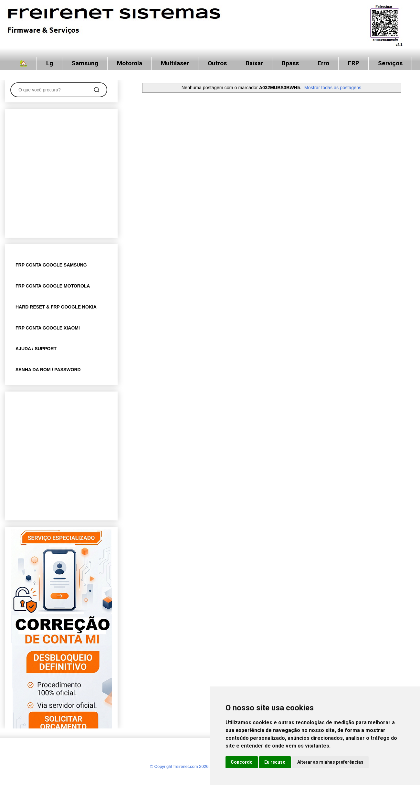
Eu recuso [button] (275, 762)
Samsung (85, 63)
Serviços (390, 63)
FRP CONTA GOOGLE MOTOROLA (53, 285)
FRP (353, 63)
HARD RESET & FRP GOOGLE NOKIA (56, 306)
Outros (217, 63)
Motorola (129, 63)
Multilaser (175, 63)
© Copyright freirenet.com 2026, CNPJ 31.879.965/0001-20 (205, 766)
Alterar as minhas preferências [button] (330, 762)
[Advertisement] (60, 172)
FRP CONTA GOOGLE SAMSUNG (51, 264)
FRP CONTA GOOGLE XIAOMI (48, 327)
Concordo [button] (242, 762)
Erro (323, 63)
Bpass (290, 63)
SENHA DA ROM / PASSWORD (48, 369)
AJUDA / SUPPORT (36, 348)
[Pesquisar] (96, 89)
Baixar (254, 63)
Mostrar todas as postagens (332, 87)
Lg (49, 63)
